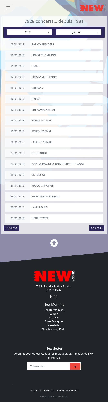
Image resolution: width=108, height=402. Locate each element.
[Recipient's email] (49, 366)
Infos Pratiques (54, 321)
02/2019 (97, 228)
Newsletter (54, 325)
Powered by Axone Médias (54, 396)
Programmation (54, 309)
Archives (54, 317)
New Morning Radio (54, 329)
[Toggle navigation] (8, 8)
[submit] (75, 366)
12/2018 (11, 228)
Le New (54, 313)
